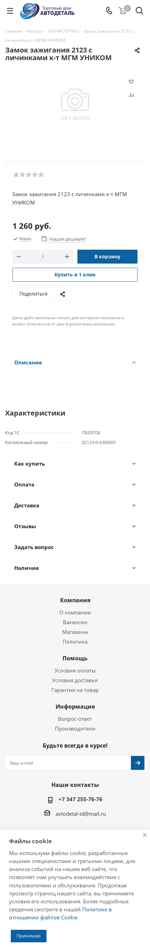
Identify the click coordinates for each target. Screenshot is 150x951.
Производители (75, 728)
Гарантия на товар (75, 689)
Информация (75, 706)
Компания (75, 600)
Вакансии (75, 622)
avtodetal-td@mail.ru (81, 813)
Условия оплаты (75, 670)
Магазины (75, 631)
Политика (75, 641)
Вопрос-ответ (75, 718)
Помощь (75, 658)
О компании (75, 612)
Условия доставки (75, 680)
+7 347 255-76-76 (80, 799)
